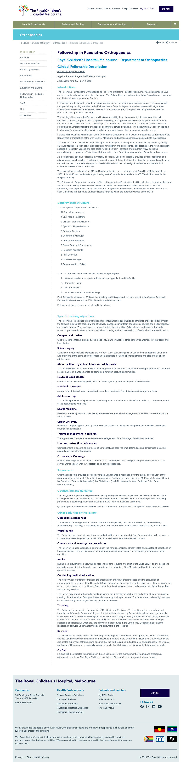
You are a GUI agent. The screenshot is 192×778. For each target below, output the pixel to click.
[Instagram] (149, 706)
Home (91, 8)
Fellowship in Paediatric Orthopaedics (32, 95)
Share (171, 42)
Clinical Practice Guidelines (70, 695)
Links (22, 109)
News (107, 8)
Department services (30, 63)
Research (152, 24)
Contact (134, 8)
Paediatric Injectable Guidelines (72, 708)
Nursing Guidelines (66, 699)
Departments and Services (112, 24)
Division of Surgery (40, 43)
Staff (22, 103)
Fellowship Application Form (71, 71)
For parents (25, 75)
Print (160, 42)
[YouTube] (161, 706)
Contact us (25, 115)
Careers (116, 8)
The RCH (24, 43)
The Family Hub (106, 708)
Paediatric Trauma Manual (70, 712)
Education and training (31, 87)
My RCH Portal (147, 8)
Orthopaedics (59, 43)
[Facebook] (143, 706)
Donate (166, 8)
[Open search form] (175, 24)
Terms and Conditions (38, 757)
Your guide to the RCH (110, 703)
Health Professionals (33, 24)
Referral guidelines (29, 69)
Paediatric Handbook (67, 703)
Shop (125, 8)
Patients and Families (72, 24)
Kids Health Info (106, 699)
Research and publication (32, 81)
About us (24, 57)
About (99, 8)
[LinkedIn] (155, 706)
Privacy (19, 757)
